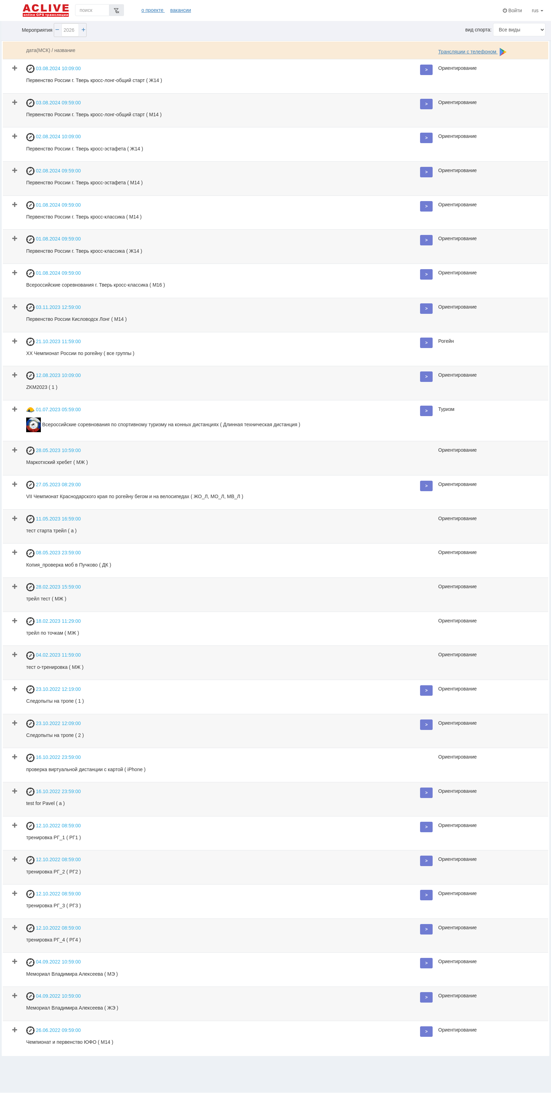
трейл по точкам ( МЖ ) (52, 633)
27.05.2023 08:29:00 (53, 485)
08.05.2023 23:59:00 (53, 553)
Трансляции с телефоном (468, 51)
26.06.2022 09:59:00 (53, 1030)
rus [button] (539, 10)
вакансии (180, 10)
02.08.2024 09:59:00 (53, 171)
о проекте (153, 10)
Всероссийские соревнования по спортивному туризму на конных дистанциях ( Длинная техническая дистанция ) (163, 425)
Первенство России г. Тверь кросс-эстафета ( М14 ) (84, 182)
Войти (512, 10)
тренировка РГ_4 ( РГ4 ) (53, 940)
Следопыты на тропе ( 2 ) (55, 735)
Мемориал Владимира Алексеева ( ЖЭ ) (72, 1008)
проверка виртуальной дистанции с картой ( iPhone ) (86, 769)
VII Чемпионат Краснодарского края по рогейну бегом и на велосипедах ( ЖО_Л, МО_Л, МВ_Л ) (134, 496)
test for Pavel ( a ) (45, 803)
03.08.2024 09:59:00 (53, 103)
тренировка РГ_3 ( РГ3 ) (53, 905)
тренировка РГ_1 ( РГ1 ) (53, 837)
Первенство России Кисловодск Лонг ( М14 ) (76, 319)
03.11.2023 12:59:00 (53, 307)
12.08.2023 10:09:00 (53, 375)
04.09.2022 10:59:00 (53, 962)
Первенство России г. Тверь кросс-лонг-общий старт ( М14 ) (94, 114)
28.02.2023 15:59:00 (53, 587)
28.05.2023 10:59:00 (53, 450)
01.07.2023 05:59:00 (53, 410)
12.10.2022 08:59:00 (53, 826)
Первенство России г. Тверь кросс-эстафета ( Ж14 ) (84, 149)
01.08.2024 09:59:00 (53, 205)
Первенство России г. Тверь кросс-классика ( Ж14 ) (84, 251)
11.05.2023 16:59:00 (53, 519)
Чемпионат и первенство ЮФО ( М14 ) (69, 1042)
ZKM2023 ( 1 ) (41, 387)
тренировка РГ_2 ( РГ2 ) (53, 871)
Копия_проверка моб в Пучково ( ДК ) (68, 565)
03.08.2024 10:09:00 (53, 69)
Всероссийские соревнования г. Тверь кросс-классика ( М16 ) (95, 285)
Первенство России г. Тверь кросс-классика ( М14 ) (84, 217)
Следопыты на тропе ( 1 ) (55, 701)
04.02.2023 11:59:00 (53, 655)
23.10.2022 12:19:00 (53, 689)
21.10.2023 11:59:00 (53, 342)
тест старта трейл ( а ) (51, 530)
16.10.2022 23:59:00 (53, 758)
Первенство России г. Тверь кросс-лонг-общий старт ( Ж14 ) (94, 80)
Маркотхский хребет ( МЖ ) (57, 462)
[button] (426, 70)
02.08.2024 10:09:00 (53, 137)
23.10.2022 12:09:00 (53, 723)
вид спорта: (478, 29)
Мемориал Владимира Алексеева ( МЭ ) (72, 974)
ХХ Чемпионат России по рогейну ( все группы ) (80, 353)
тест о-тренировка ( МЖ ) (54, 667)
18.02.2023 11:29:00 (53, 621)
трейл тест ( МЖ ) (46, 598)
